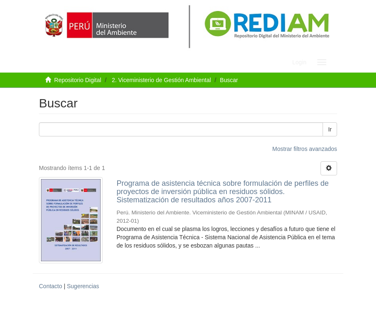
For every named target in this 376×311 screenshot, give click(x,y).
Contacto (50, 286)
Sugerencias (83, 286)
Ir (330, 129)
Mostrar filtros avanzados (304, 149)
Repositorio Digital (77, 80)
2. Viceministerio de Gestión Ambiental (161, 80)
